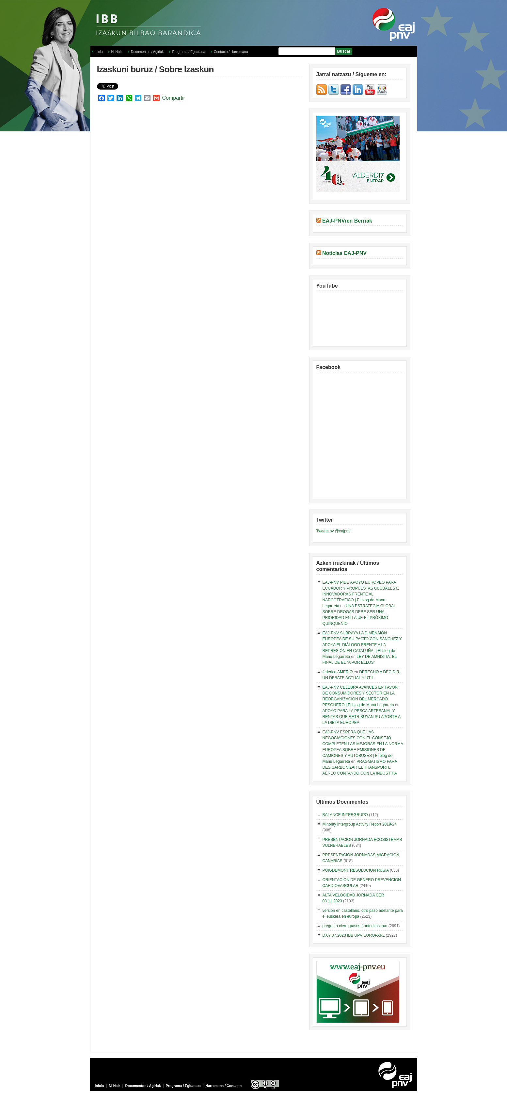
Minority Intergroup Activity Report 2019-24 (360, 824)
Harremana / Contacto (224, 1086)
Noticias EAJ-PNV (344, 253)
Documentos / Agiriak (147, 52)
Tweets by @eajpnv (333, 531)
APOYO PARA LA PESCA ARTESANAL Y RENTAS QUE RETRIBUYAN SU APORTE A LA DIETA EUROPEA (362, 717)
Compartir (173, 98)
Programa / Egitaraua (188, 52)
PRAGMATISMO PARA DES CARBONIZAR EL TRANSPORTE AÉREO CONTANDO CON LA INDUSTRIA (360, 767)
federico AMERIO (338, 672)
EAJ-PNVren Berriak (347, 221)
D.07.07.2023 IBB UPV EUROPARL (354, 935)
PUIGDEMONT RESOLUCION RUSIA (356, 870)
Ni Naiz (116, 52)
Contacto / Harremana (231, 52)
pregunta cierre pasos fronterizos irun (355, 926)
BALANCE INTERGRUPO (345, 814)
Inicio (99, 52)
